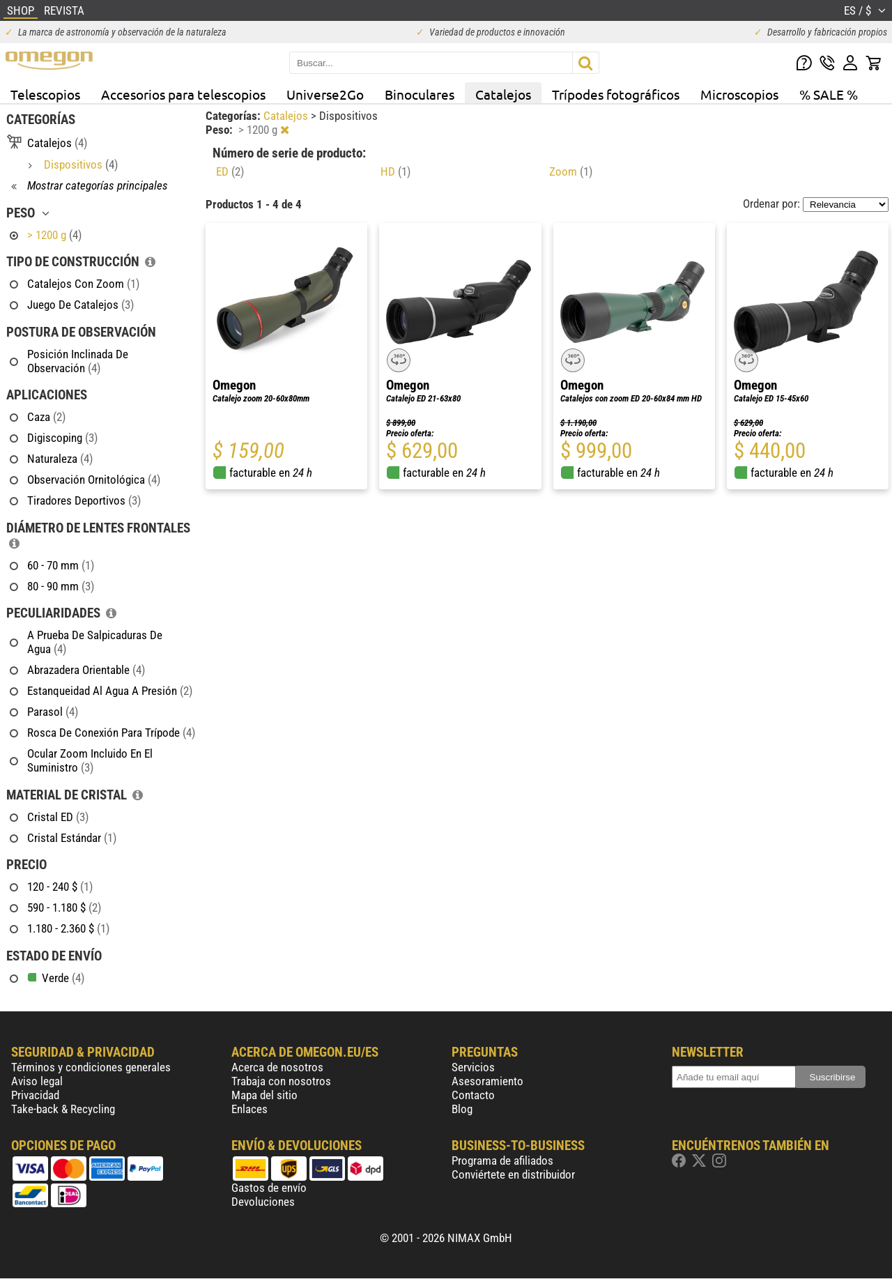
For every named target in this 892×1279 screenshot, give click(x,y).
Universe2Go (325, 94)
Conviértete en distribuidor (513, 1174)
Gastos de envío (269, 1188)
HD (395, 171)
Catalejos (503, 94)
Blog (462, 1109)
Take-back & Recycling (63, 1109)
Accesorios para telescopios (183, 94)
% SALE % (828, 94)
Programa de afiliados (502, 1160)
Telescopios (45, 94)
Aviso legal (37, 1081)
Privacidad (35, 1095)
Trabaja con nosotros (281, 1081)
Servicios (473, 1067)
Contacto (473, 1095)
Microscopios (739, 94)
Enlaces (249, 1109)
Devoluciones (263, 1202)
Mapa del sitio (264, 1095)
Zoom (570, 171)
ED (230, 171)
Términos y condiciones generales (91, 1067)
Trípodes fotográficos (615, 94)
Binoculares (419, 94)
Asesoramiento (487, 1081)
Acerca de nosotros (277, 1067)
